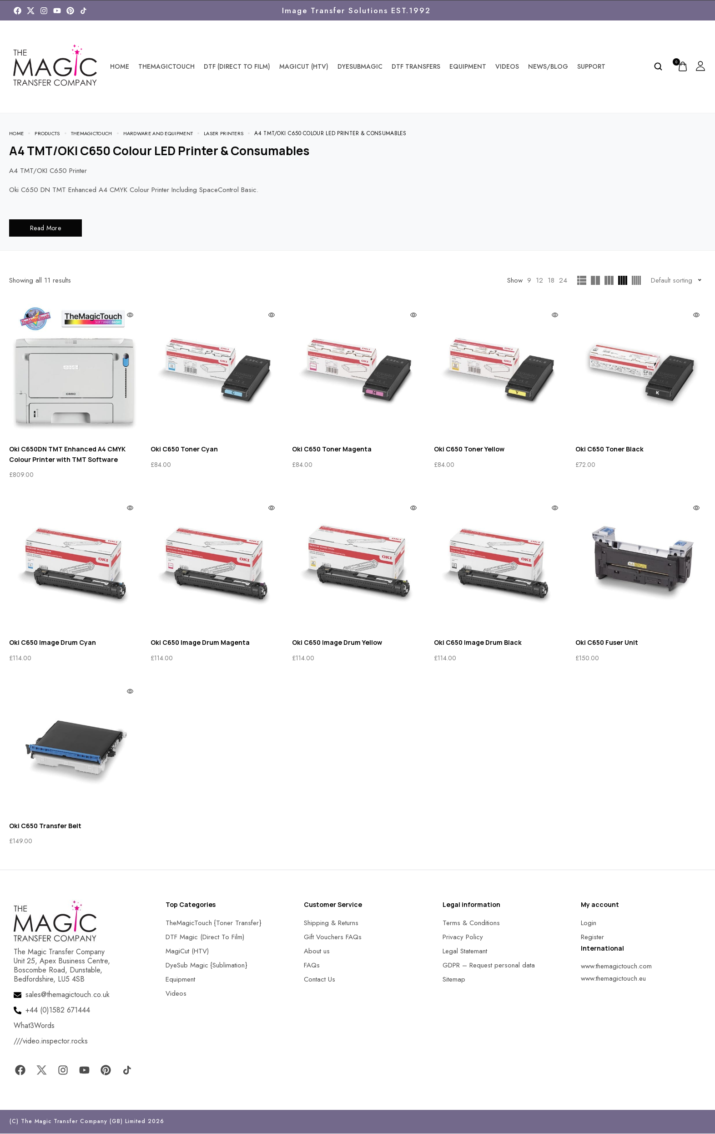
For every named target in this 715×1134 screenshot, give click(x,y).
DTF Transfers (416, 66)
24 (563, 281)
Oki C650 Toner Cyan (184, 449)
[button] (18, 1115)
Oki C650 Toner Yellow (469, 449)
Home (119, 66)
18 (551, 281)
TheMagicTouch (166, 66)
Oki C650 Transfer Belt (45, 826)
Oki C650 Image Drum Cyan (52, 642)
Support (591, 66)
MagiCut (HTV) (303, 66)
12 (539, 281)
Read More (45, 228)
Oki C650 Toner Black (609, 449)
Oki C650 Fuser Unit (606, 642)
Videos (507, 66)
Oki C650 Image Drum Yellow (337, 642)
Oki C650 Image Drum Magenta (200, 642)
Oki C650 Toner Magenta (332, 449)
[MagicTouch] (83, 11)
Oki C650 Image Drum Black (478, 642)
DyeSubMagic (360, 66)
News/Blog (548, 66)
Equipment (467, 66)
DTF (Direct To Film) (237, 66)
